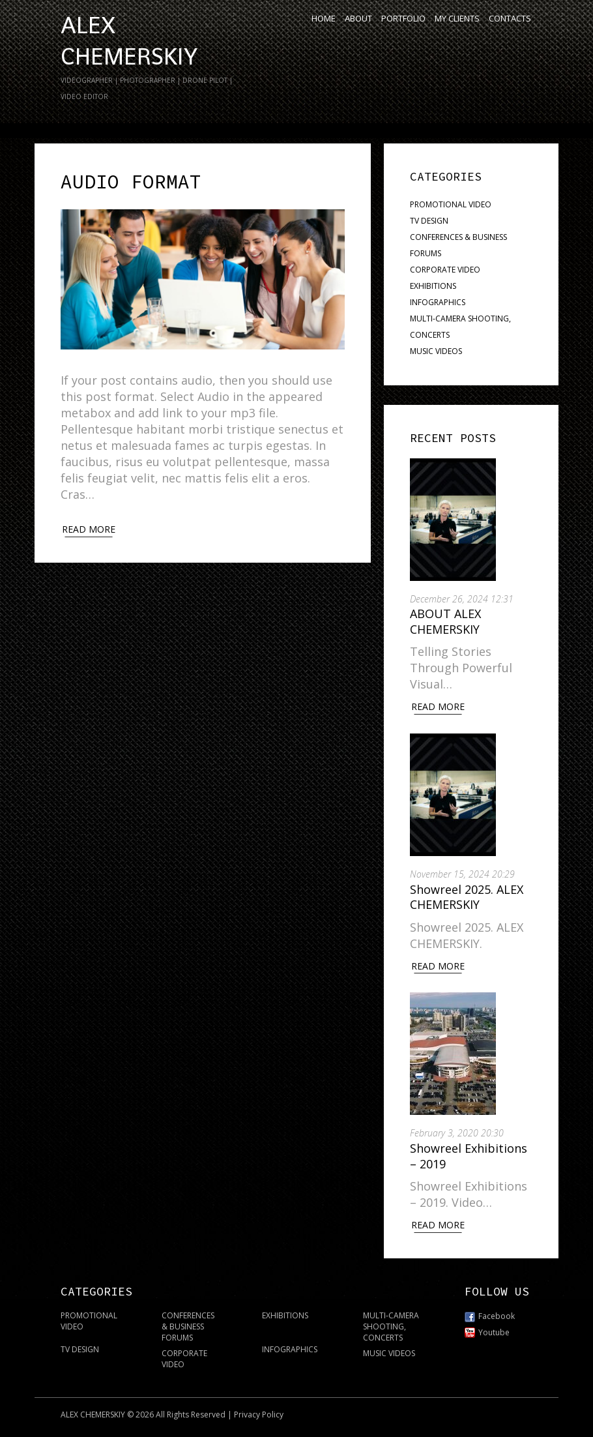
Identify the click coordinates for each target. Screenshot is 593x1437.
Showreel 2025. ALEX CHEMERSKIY (466, 896)
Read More (438, 706)
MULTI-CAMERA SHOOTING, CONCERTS (391, 1326)
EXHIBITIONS (433, 285)
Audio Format (131, 181)
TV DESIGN (429, 220)
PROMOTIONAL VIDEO (450, 204)
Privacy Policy (258, 1414)
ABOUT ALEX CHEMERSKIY (445, 621)
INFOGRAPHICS (437, 302)
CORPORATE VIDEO (445, 269)
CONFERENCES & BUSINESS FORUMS (188, 1326)
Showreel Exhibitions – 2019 (468, 1155)
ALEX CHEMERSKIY (93, 1414)
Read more (88, 529)
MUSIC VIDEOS (436, 351)
